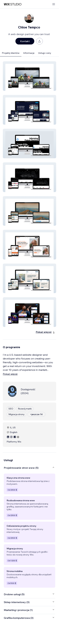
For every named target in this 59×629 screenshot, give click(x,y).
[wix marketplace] (12, 4)
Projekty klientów (11, 53)
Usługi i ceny (44, 53)
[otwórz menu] (54, 4)
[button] (29, 76)
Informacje (28, 53)
